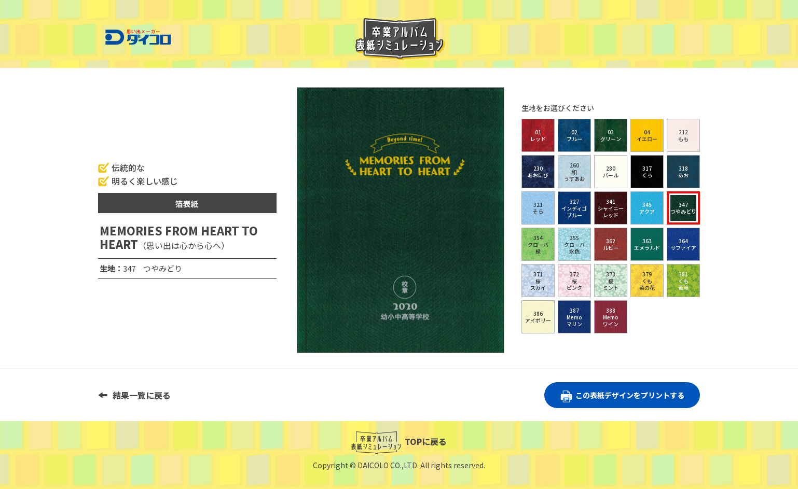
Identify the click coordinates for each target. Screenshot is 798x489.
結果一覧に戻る (142, 395)
